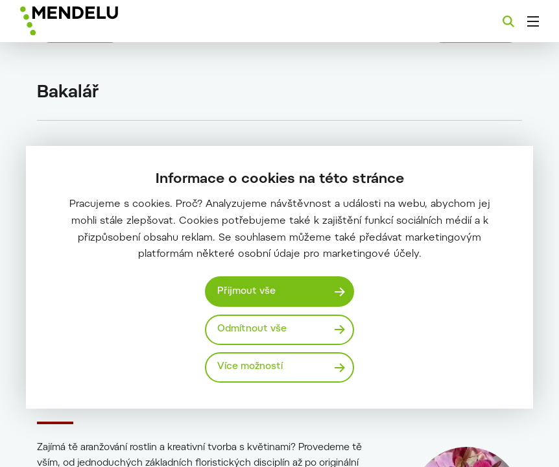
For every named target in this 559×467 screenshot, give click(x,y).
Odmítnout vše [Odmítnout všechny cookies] (252, 329)
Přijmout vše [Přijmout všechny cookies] (246, 291)
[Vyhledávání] (508, 21)
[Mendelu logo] (89, 21)
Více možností (250, 367)
